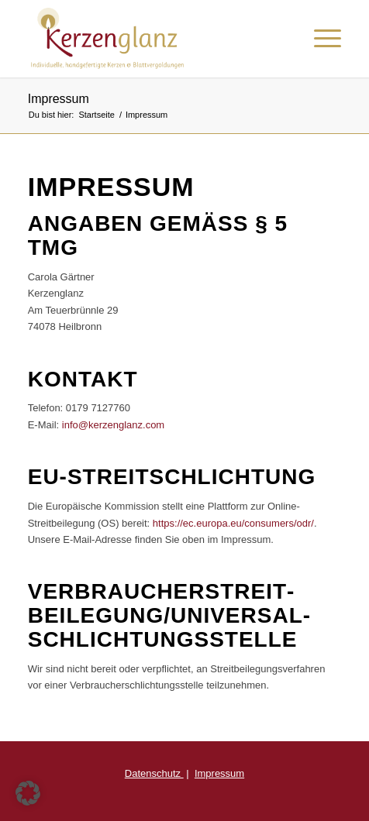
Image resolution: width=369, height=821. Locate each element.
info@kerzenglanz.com (113, 425)
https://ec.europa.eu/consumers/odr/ (233, 523)
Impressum (58, 98)
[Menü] (319, 39)
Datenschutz (154, 773)
